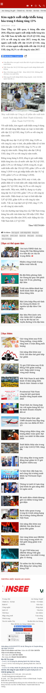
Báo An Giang (6, 239)
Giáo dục (39, 604)
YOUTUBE (28, 630)
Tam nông (39, 616)
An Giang (39, 236)
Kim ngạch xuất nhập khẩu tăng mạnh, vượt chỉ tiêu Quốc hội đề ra (23, 78)
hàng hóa (35, 232)
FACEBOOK (18, 630)
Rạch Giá (23, 236)
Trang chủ (6, 599)
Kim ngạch (15, 232)
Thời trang (6, 618)
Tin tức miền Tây (8, 621)
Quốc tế (5, 610)
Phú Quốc (30, 236)
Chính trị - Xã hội (24, 10)
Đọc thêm (7, 333)
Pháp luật (39, 607)
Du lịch (40, 618)
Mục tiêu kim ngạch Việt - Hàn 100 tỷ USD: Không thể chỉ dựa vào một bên (23, 73)
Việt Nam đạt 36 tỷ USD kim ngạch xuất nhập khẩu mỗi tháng (24, 68)
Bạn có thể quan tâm (13, 243)
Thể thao (5, 613)
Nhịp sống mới (7, 616)
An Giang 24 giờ (8, 10)
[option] (23, 589)
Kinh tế (4, 604)
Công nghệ (6, 607)
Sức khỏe (39, 613)
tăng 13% (5, 236)
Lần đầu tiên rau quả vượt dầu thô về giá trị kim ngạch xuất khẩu (24, 63)
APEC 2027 (14, 236)
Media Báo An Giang (35, 621)
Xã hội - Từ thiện (37, 602)
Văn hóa (40, 610)
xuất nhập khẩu (25, 232)
